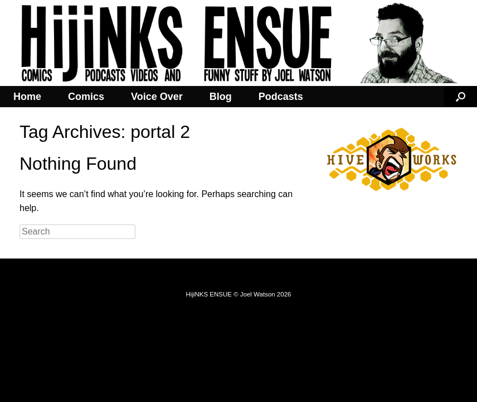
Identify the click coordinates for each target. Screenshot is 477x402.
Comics (86, 96)
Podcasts (281, 96)
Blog (221, 96)
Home (27, 96)
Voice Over (157, 96)
